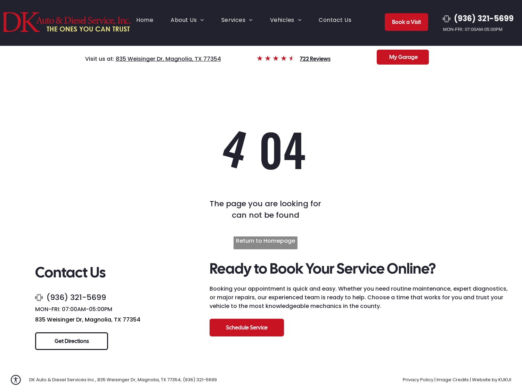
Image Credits (453, 379)
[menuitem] (145, 20)
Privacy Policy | (419, 379)
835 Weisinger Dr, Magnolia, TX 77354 (168, 59)
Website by (484, 379)
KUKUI (504, 379)
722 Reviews (315, 58)
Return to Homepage (265, 241)
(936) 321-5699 (76, 297)
